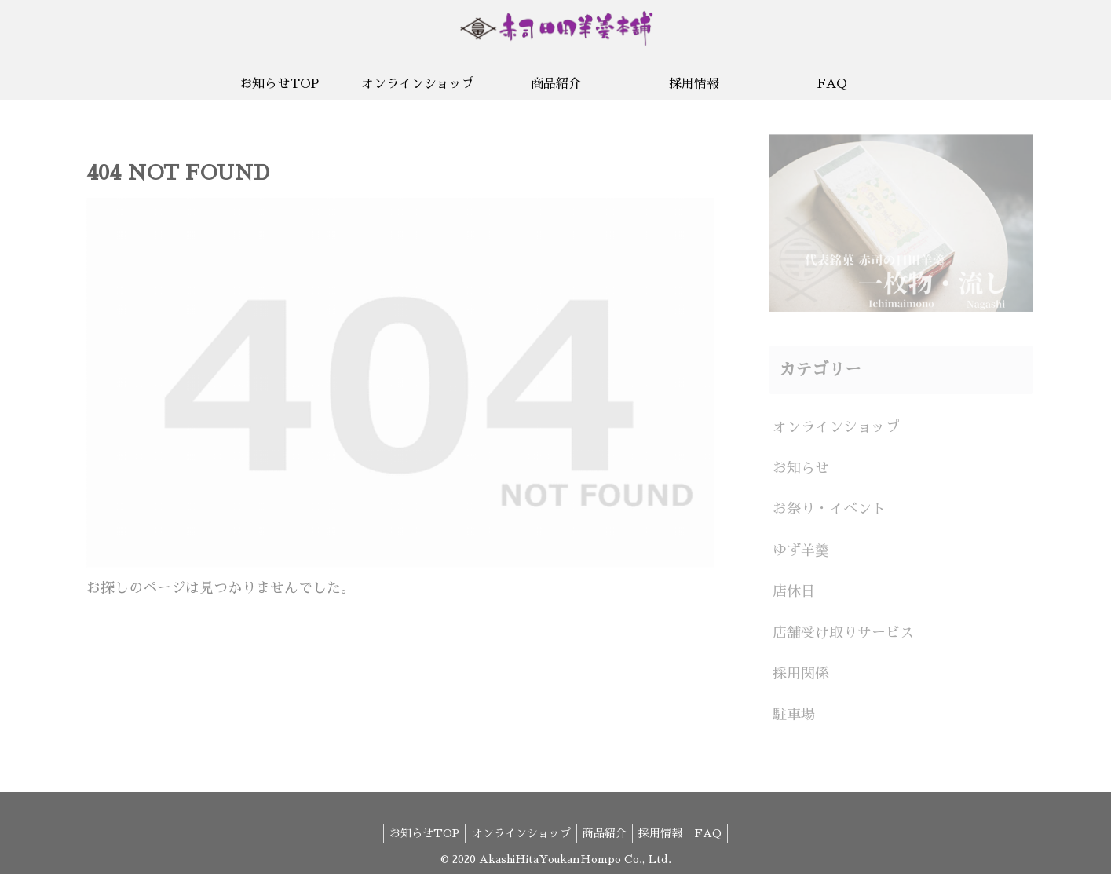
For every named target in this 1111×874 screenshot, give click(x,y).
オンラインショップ (516, 825)
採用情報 (665, 825)
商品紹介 (605, 825)
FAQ (717, 825)
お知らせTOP (416, 825)
